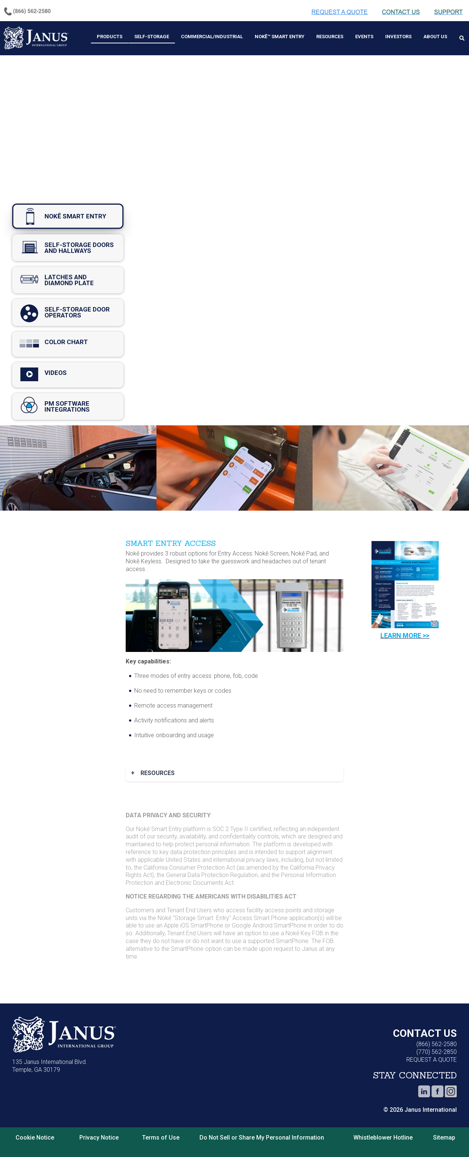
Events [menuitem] (364, 36)
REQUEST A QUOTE (431, 1059)
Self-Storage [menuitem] (151, 36)
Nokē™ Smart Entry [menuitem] (279, 36)
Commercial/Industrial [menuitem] (212, 36)
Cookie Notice (35, 1137)
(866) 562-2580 (436, 1044)
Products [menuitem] (109, 36)
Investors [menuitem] (398, 36)
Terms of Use (160, 1137)
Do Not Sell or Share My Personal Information (261, 1137)
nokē (67, 216)
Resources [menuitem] (329, 36)
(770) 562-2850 (436, 1051)
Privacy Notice (99, 1137)
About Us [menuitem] (435, 36)
